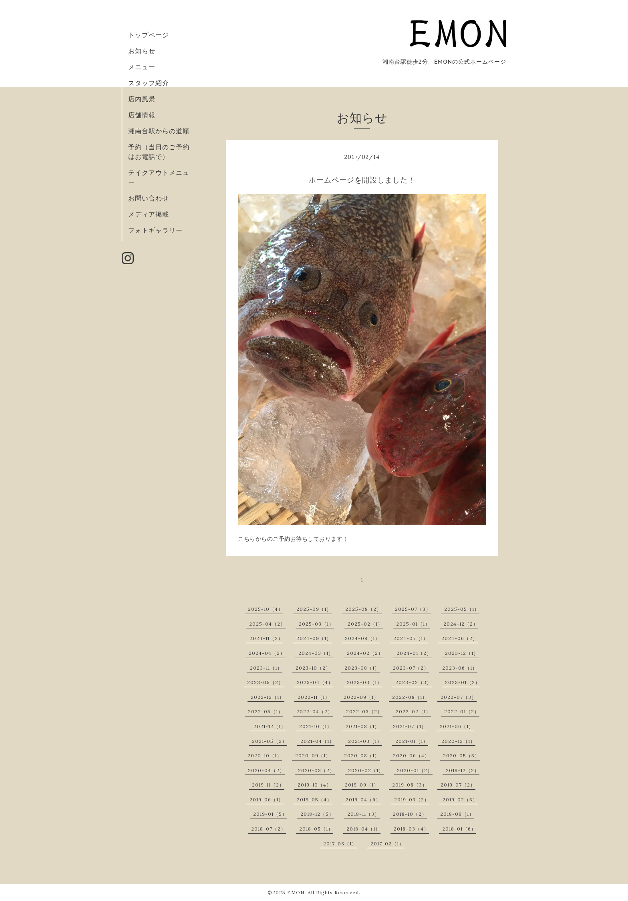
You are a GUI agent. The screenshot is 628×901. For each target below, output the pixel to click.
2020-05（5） (461, 756)
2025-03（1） (316, 624)
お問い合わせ (148, 198)
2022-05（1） (265, 711)
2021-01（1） (411, 741)
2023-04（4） (315, 682)
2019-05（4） (314, 800)
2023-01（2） (462, 682)
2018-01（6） (459, 829)
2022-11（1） (314, 697)
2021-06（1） (457, 726)
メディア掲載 (148, 214)
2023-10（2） (313, 668)
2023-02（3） (413, 682)
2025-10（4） (265, 609)
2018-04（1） (363, 829)
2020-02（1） (366, 770)
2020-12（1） (458, 741)
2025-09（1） (314, 609)
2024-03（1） (316, 653)
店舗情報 (141, 115)
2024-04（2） (267, 653)
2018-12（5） (317, 814)
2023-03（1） (364, 682)
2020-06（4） (411, 756)
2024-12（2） (460, 624)
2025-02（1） (365, 624)
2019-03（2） (411, 800)
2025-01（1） (413, 624)
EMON (295, 892)
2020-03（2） (316, 770)
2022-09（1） (361, 697)
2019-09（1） (362, 785)
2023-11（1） (266, 668)
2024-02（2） (365, 653)
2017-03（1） (340, 844)
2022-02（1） (413, 711)
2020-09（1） (313, 756)
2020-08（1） (362, 756)
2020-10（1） (265, 756)
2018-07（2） (268, 829)
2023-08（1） (362, 668)
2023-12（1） (462, 653)
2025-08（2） (363, 609)
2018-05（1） (316, 829)
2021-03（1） (365, 741)
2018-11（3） (363, 814)
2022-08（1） (409, 697)
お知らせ (141, 51)
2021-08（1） (363, 726)
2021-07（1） (410, 726)
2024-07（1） (410, 638)
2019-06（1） (267, 800)
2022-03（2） (364, 711)
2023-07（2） (411, 668)
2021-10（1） (315, 726)
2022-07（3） (459, 697)
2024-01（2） (414, 653)
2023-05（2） (265, 682)
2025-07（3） (413, 609)
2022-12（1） (267, 697)
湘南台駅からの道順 (158, 131)
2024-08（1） (362, 638)
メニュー (141, 67)
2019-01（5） (270, 814)
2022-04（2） (314, 711)
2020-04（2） (266, 770)
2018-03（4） (411, 829)
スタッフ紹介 (148, 83)
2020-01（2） (415, 770)
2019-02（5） (460, 800)
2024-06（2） (459, 638)
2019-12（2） (462, 770)
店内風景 (141, 99)
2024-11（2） (266, 638)
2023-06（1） (459, 668)
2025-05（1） (461, 609)
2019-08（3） (409, 785)
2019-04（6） (363, 800)
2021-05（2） (269, 741)
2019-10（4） (315, 785)
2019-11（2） (268, 785)
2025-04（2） (267, 624)
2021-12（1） (270, 726)
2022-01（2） (461, 711)
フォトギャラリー (155, 230)
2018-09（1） (457, 814)
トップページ (148, 35)
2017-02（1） (387, 844)
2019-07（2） (458, 785)
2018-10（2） (410, 814)
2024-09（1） (314, 638)
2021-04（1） (317, 741)
